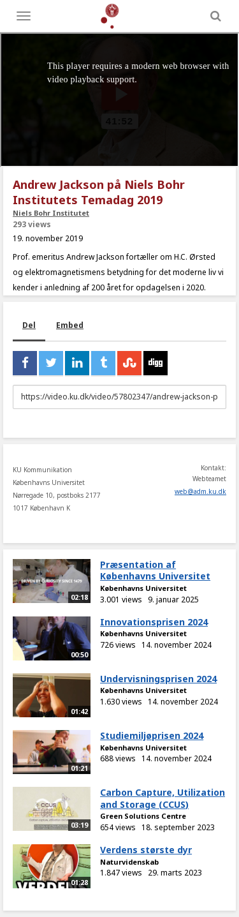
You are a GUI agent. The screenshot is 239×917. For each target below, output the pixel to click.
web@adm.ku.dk (200, 491)
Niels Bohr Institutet (51, 213)
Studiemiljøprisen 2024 (151, 735)
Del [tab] (29, 325)
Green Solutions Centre (143, 816)
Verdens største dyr (146, 850)
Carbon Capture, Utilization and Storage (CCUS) (162, 798)
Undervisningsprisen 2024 (158, 679)
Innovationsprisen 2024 (154, 622)
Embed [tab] (69, 325)
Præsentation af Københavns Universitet (155, 570)
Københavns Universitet (143, 588)
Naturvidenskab (129, 862)
